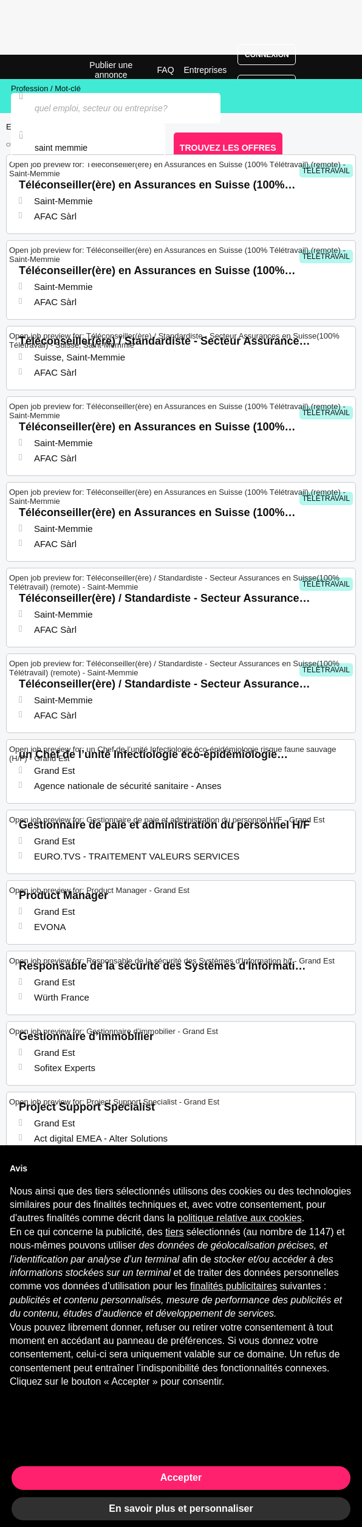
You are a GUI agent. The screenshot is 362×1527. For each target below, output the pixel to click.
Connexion (267, 54)
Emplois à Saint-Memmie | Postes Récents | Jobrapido (39, 67)
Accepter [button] (181, 1477)
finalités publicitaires (233, 1286)
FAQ (165, 70)
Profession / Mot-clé (46, 88)
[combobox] (88, 148)
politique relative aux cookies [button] (239, 1218)
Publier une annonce (110, 70)
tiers (174, 1232)
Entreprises (205, 70)
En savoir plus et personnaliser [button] (181, 1508)
